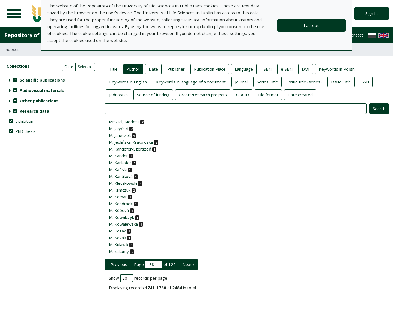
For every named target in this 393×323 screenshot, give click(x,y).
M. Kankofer (120, 162)
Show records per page (138, 278)
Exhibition (24, 121)
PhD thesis (25, 131)
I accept (311, 25)
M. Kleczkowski (123, 183)
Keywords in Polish (337, 69)
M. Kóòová (119, 210)
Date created (300, 94)
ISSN (364, 82)
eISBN (287, 69)
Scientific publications (42, 80)
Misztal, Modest (124, 121)
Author (133, 69)
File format (268, 94)
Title (113, 69)
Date (153, 69)
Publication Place (209, 69)
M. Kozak (117, 231)
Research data (34, 111)
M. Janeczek (120, 135)
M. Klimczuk (119, 190)
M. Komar (118, 196)
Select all (85, 66)
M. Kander (118, 155)
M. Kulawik (118, 244)
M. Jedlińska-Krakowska (131, 142)
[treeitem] (50, 80)
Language (244, 69)
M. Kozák (117, 237)
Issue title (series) (304, 82)
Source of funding (153, 94)
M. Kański (118, 169)
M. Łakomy (119, 251)
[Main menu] (14, 13)
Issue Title (341, 82)
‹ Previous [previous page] (117, 264)
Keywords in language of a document (191, 82)
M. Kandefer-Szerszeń (130, 149)
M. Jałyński (118, 128)
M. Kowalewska (123, 224)
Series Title (267, 82)
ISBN (267, 69)
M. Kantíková (121, 176)
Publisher (176, 69)
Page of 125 (155, 264)
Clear (68, 66)
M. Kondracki (121, 203)
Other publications (39, 100)
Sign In (371, 13)
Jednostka (118, 94)
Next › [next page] (188, 264)
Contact (356, 35)
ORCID (242, 94)
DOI (305, 69)
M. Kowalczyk (121, 217)
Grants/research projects (203, 94)
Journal (241, 82)
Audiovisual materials (42, 90)
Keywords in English (128, 82)
